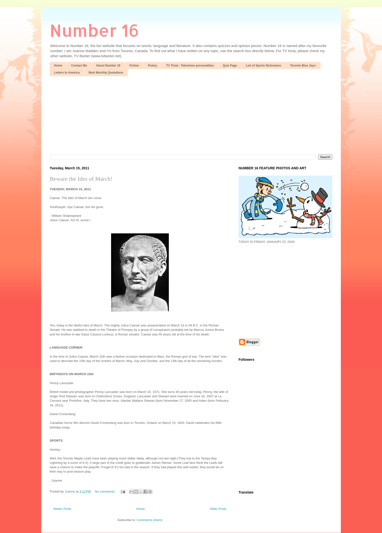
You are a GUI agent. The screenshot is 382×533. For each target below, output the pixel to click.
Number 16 (94, 30)
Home (58, 65)
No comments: (105, 491)
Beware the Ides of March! (81, 179)
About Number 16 (108, 65)
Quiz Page (230, 65)
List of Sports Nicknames (263, 65)
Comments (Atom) (149, 520)
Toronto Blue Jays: (303, 65)
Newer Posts (62, 509)
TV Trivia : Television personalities (190, 65)
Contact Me (79, 65)
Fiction (134, 65)
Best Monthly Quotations (106, 72)
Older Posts (218, 509)
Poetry (152, 65)
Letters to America (67, 72)
